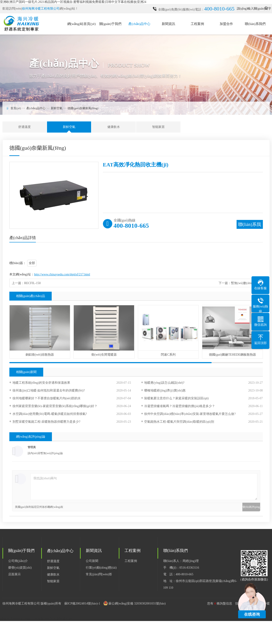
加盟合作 (226, 24)
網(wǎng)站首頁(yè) (81, 24)
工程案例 (197, 24)
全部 (32, 263)
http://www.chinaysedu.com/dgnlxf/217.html (62, 274)
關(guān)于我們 (110, 24)
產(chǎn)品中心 (139, 24)
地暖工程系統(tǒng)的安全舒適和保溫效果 (41, 382)
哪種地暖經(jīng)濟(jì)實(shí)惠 (165, 390)
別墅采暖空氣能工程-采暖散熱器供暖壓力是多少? (46, 421)
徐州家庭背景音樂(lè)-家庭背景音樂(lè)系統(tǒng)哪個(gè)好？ (54, 406)
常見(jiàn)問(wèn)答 (99, 574)
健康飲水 (113, 127)
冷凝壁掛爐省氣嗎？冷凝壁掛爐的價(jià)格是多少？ (179, 406)
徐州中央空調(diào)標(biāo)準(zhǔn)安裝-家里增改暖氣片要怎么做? (189, 414)
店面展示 (14, 574)
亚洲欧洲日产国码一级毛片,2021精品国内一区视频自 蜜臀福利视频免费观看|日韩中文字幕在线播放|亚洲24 (73, 2)
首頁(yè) (15, 108)
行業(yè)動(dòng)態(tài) (101, 567)
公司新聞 (92, 561)
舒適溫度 (24, 127)
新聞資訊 (168, 24)
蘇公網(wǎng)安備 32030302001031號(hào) (137, 603)
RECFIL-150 (32, 283)
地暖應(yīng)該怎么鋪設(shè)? (164, 382)
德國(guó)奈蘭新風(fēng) (82, 108)
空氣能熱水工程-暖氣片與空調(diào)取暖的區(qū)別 (179, 421)
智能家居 (158, 127)
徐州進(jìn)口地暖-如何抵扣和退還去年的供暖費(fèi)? (48, 390)
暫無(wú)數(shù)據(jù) (245, 283)
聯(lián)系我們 (255, 24)
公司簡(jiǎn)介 (18, 561)
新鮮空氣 (56, 108)
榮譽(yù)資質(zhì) (20, 567)
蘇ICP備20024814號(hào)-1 (82, 603)
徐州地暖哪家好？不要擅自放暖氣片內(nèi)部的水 (46, 398)
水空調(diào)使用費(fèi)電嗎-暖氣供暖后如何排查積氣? (49, 414)
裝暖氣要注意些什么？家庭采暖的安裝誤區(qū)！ (176, 398)
